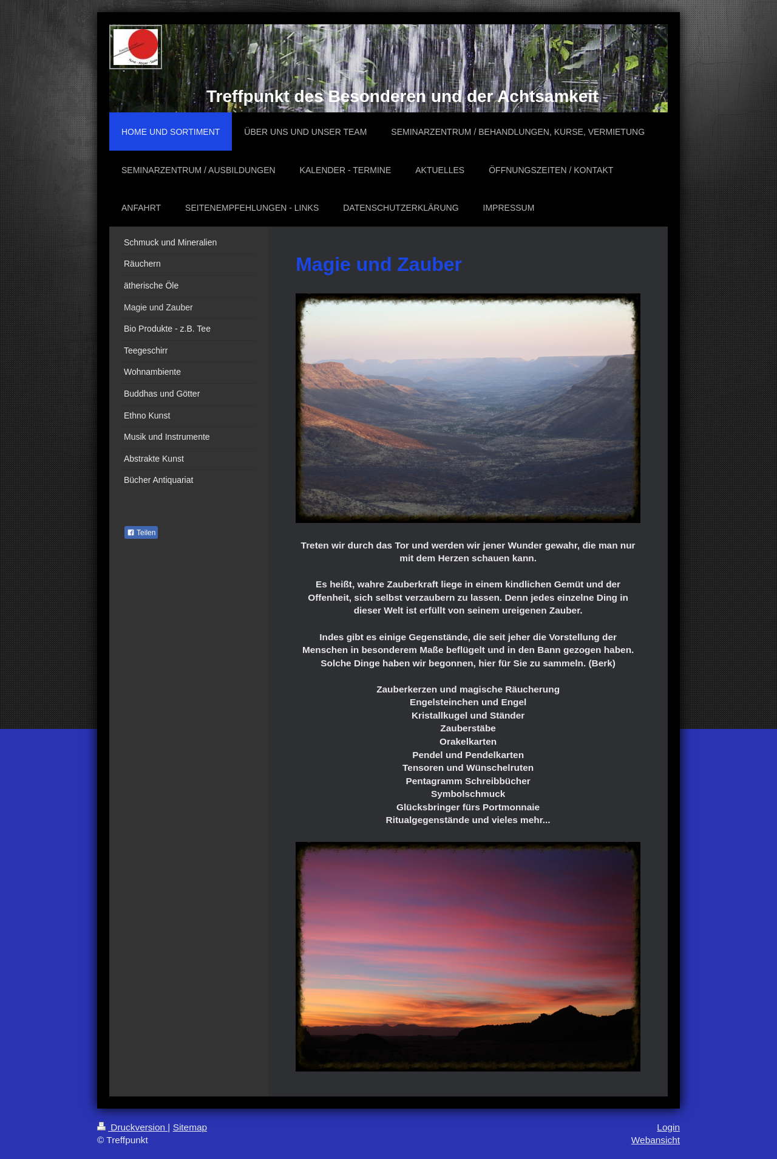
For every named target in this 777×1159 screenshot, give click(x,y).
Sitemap (190, 1127)
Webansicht (655, 1140)
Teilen (141, 532)
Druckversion (132, 1127)
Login (668, 1127)
